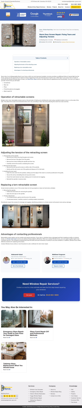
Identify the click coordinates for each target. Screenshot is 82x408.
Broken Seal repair (12, 239)
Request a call (75, 7)
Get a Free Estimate (18, 266)
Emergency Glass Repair (36, 391)
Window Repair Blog (48, 29)
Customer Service (76, 398)
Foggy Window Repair (36, 396)
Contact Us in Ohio (56, 396)
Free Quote (74, 402)
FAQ (72, 389)
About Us (60, 7)
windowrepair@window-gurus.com (71, 1)
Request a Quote (58, 266)
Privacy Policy (49, 406)
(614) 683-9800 (52, 295)
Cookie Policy (56, 406)
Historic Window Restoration (37, 393)
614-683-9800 (76, 4)
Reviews (49, 7)
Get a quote (29, 295)
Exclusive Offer (75, 400)
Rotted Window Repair (36, 398)
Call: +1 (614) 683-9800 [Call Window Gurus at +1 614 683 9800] (19, 262)
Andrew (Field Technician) (68, 42)
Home (40, 29)
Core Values (74, 396)
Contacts (67, 7)
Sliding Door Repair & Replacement (34, 400)
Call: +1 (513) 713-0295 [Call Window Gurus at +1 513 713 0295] (60, 262)
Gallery (73, 391)
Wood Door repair (32, 79)
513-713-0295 (63, 4)
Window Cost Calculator (36, 389)
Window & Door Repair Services (36, 7)
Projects (54, 7)
